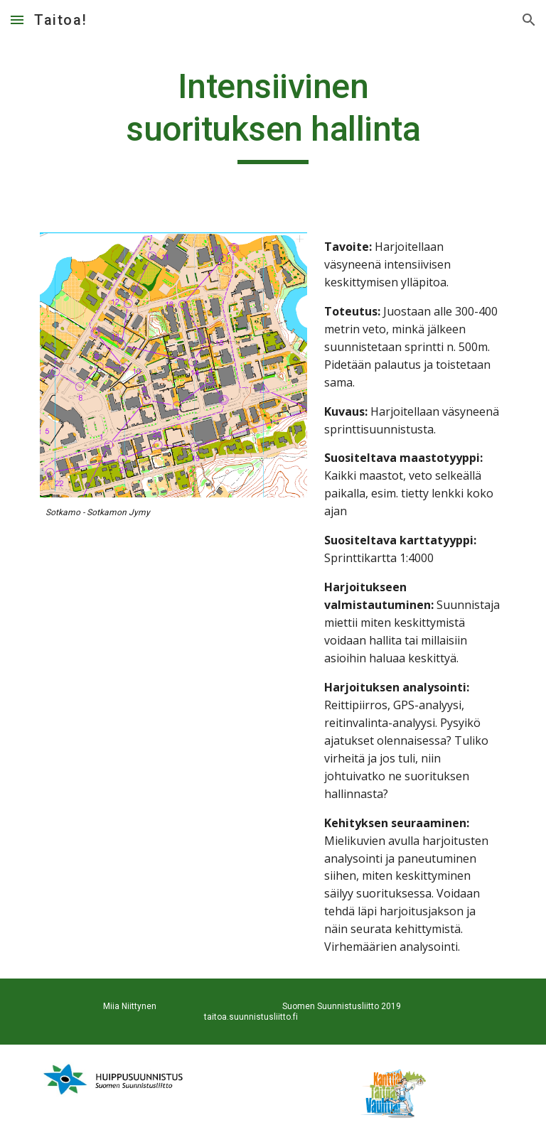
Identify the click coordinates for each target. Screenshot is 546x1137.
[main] (272, 115)
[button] (17, 19)
